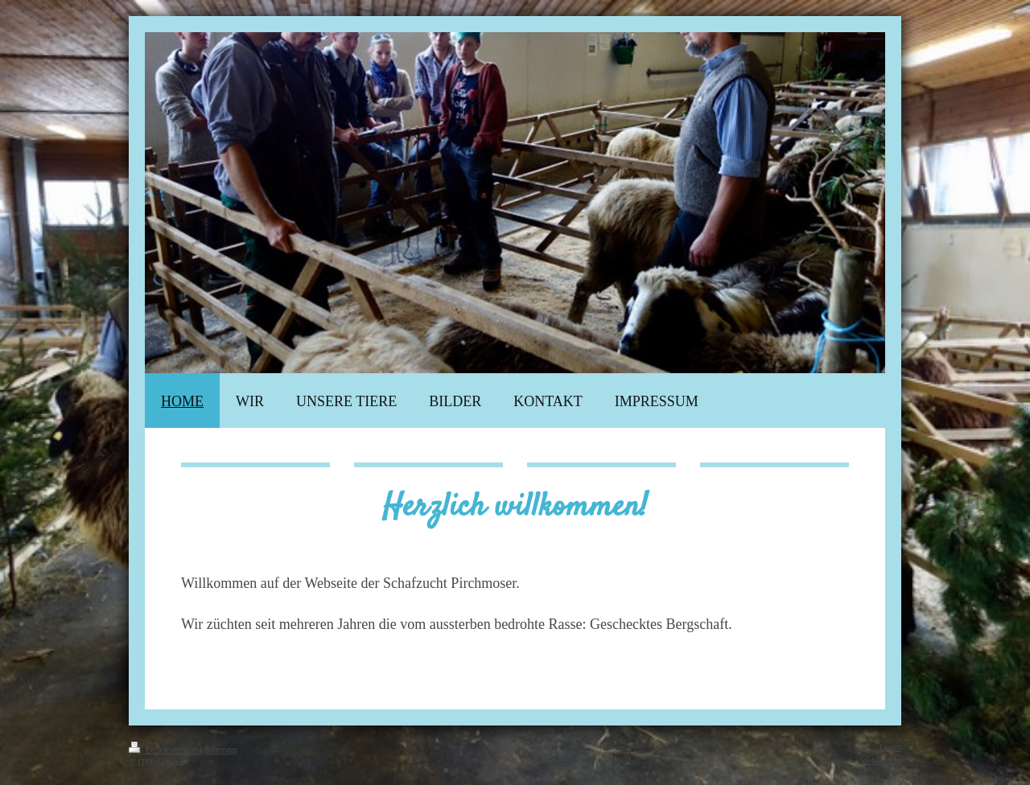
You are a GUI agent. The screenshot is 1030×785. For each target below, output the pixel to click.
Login (890, 747)
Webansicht (880, 760)
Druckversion (164, 749)
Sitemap (220, 749)
